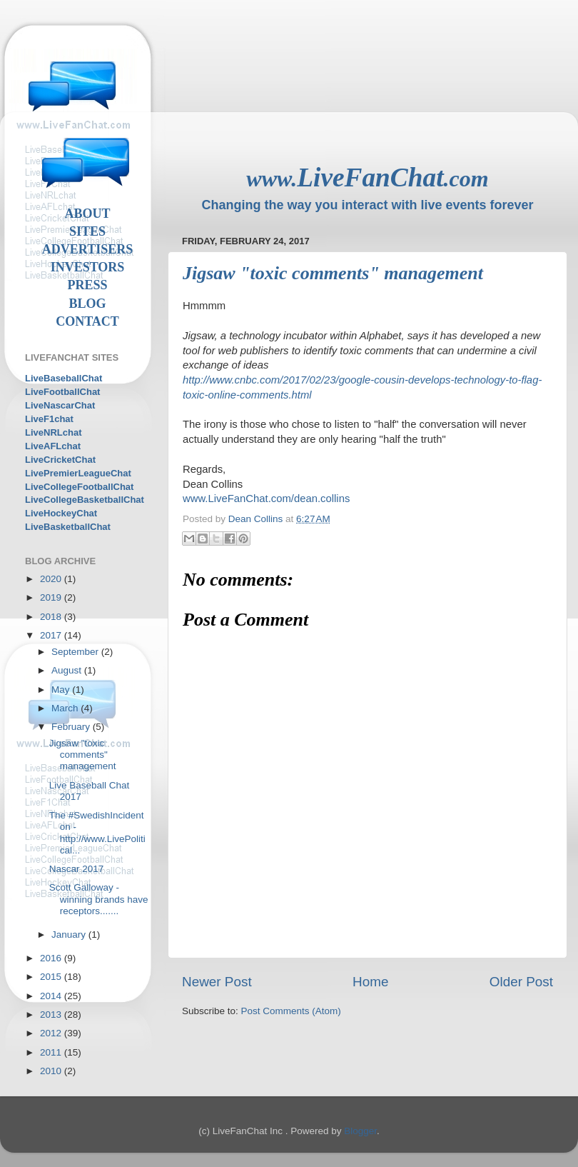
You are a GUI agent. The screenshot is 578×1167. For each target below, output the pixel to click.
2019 (52, 597)
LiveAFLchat (53, 446)
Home (370, 981)
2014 (52, 996)
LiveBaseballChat (63, 378)
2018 (52, 616)
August (67, 670)
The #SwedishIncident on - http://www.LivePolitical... (97, 833)
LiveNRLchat (53, 432)
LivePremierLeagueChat (78, 473)
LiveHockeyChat (61, 513)
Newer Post (217, 981)
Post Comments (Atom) (291, 1011)
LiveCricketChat (60, 459)
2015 (52, 976)
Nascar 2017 (76, 868)
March (66, 708)
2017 (52, 635)
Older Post (521, 981)
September (76, 651)
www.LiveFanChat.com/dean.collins (266, 498)
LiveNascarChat (60, 405)
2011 (52, 1052)
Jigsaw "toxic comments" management (82, 754)
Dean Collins (256, 519)
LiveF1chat (49, 419)
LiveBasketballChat (68, 526)
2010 (52, 1071)
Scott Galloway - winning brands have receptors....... (98, 899)
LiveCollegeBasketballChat (84, 499)
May (61, 689)
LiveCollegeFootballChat (79, 486)
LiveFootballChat (62, 391)
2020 (52, 579)
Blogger (360, 1131)
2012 (52, 1033)
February (72, 726)
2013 (52, 1014)
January (69, 934)
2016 (52, 958)
